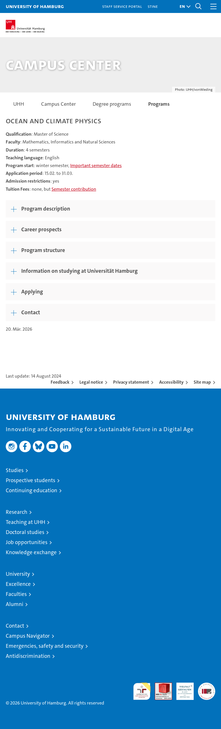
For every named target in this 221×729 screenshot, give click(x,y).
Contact (30, 312)
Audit (160, 686)
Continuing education (31, 490)
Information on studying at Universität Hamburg (79, 270)
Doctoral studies (25, 532)
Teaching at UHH (25, 522)
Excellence (18, 584)
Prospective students (30, 480)
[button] (183, 6)
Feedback (60, 382)
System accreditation (206, 689)
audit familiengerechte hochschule (141, 691)
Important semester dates (96, 165)
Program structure (43, 250)
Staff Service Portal (122, 6)
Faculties (16, 594)
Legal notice (91, 382)
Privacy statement (131, 382)
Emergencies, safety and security (44, 646)
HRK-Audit (181, 689)
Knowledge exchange (31, 552)
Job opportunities (26, 542)
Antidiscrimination (28, 656)
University (18, 573)
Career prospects (41, 229)
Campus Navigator (28, 635)
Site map (202, 382)
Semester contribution (74, 189)
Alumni (14, 604)
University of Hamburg (35, 6)
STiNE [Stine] (153, 6)
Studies (15, 470)
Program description (45, 208)
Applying (32, 291)
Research (16, 512)
